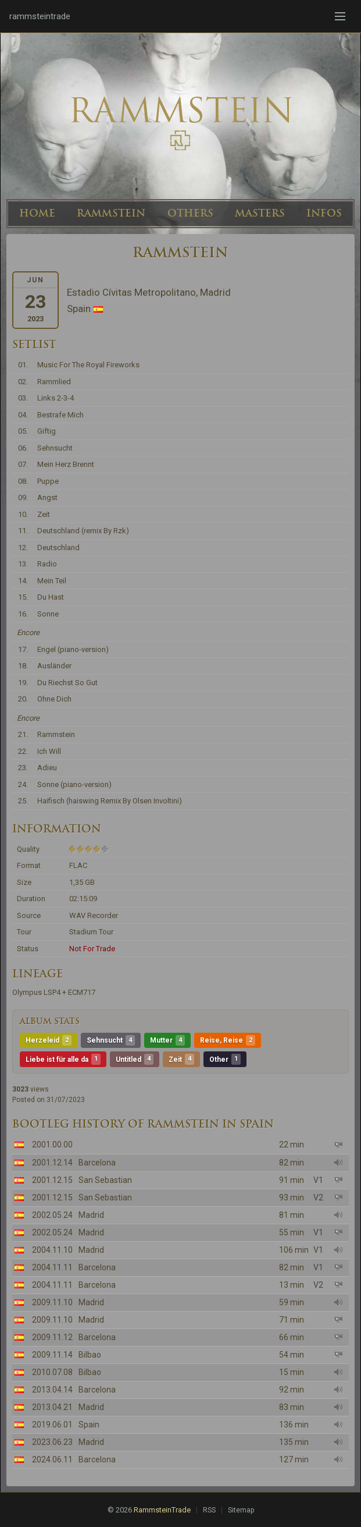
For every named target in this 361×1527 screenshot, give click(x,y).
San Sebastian (105, 1180)
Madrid (91, 1215)
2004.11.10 (52, 1250)
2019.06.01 (52, 1424)
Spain (88, 1424)
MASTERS (260, 213)
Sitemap (241, 1510)
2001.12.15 (52, 1180)
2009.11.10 (52, 1302)
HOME (37, 213)
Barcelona (97, 1162)
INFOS (324, 213)
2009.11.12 (52, 1337)
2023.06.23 (52, 1442)
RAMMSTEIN (111, 213)
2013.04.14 (52, 1389)
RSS (209, 1510)
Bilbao (89, 1354)
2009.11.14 (52, 1354)
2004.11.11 (52, 1267)
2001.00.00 (52, 1144)
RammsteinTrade (162, 1509)
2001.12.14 (52, 1162)
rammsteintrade (39, 16)
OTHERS (190, 213)
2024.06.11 (52, 1459)
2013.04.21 (52, 1407)
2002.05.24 (52, 1215)
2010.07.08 (52, 1372)
